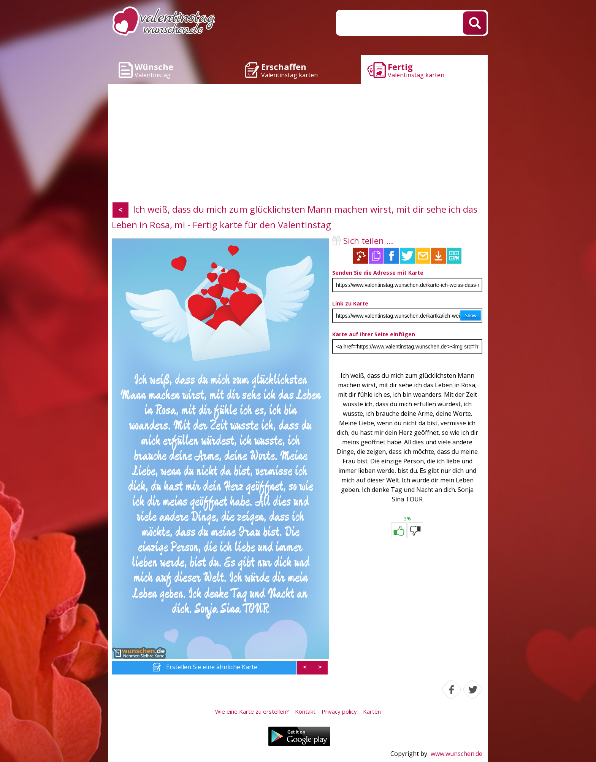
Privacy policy (339, 711)
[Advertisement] (298, 144)
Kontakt (305, 711)
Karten (372, 711)
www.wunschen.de (456, 753)
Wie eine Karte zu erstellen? (252, 711)
